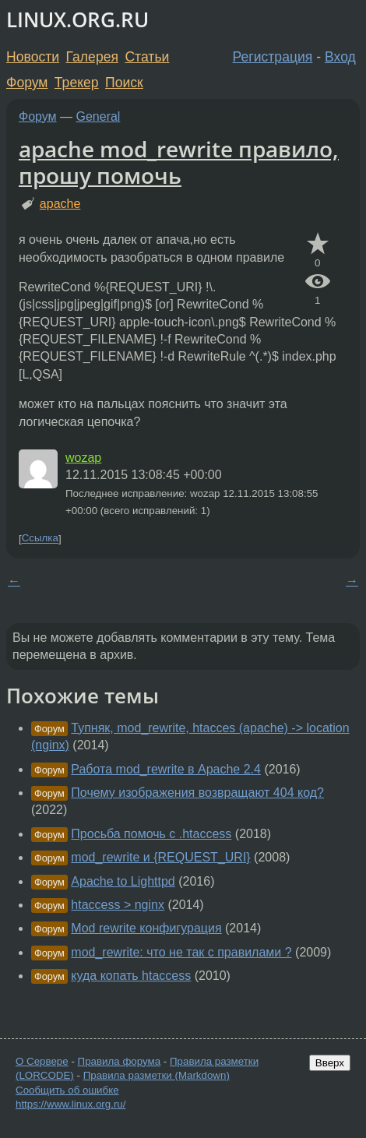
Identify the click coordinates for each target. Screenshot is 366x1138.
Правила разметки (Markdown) (156, 1075)
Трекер (77, 82)
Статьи (147, 57)
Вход (340, 57)
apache (60, 203)
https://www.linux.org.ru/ (70, 1104)
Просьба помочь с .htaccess (151, 833)
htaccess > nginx (117, 904)
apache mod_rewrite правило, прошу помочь (179, 162)
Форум (27, 82)
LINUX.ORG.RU (77, 19)
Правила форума (119, 1061)
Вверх (329, 1063)
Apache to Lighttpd (122, 881)
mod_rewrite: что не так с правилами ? (181, 952)
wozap (83, 457)
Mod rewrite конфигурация (146, 928)
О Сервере (42, 1061)
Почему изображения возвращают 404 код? (197, 792)
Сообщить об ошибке (67, 1090)
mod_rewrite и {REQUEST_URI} (160, 857)
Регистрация (273, 57)
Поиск (124, 82)
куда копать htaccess (131, 975)
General (98, 116)
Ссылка (40, 538)
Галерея (92, 57)
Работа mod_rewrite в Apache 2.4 (166, 769)
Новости (32, 57)
